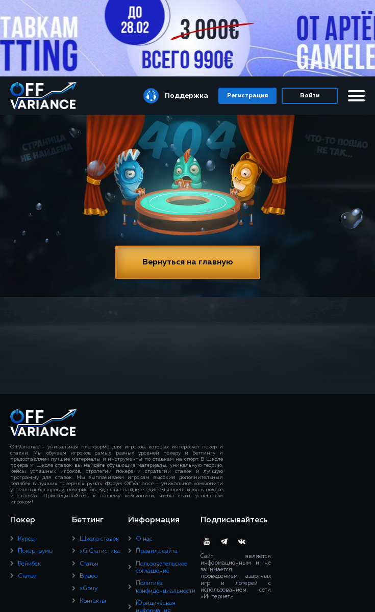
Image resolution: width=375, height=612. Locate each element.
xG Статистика (100, 551)
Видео (88, 576)
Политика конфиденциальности (165, 587)
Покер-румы (36, 551)
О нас (144, 539)
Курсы (27, 539)
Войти (309, 96)
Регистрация (247, 96)
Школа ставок (99, 539)
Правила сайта (157, 551)
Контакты (93, 601)
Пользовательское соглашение (161, 567)
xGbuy (88, 589)
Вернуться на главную (187, 262)
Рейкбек (29, 564)
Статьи (27, 576)
